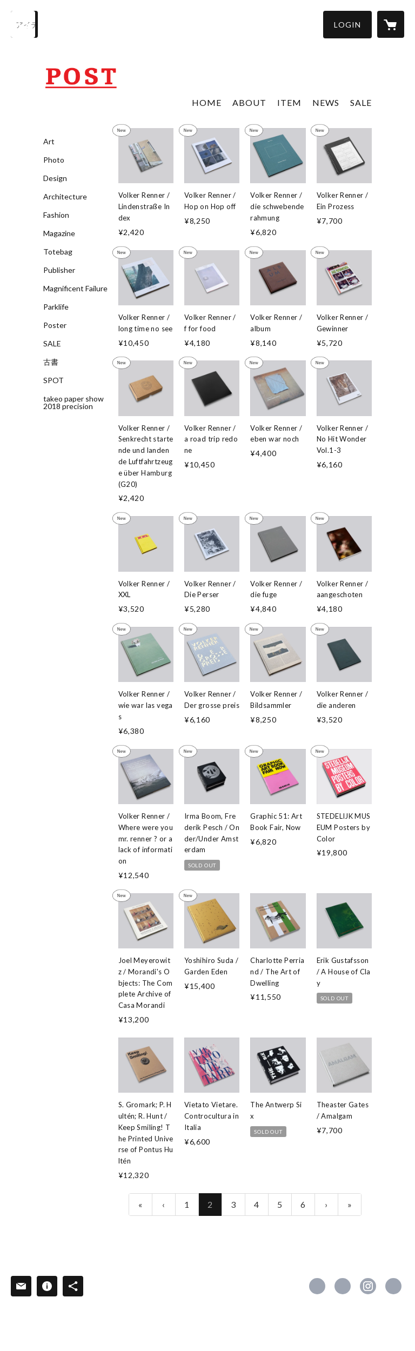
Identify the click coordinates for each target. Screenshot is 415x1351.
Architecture (65, 196)
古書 (50, 362)
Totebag (57, 252)
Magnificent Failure (75, 288)
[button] (347, 24)
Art (49, 141)
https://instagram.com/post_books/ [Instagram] (368, 1286)
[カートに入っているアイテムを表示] (390, 24)
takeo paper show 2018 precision (73, 402)
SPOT (53, 380)
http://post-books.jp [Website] (393, 1286)
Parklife (56, 307)
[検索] (24, 24)
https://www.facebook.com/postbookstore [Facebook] (317, 1286)
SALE (52, 343)
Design (55, 178)
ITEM (289, 102)
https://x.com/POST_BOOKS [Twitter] (342, 1286)
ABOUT (249, 102)
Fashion (56, 215)
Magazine (59, 233)
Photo (53, 160)
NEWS (325, 102)
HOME (207, 102)
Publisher (59, 270)
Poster (54, 325)
